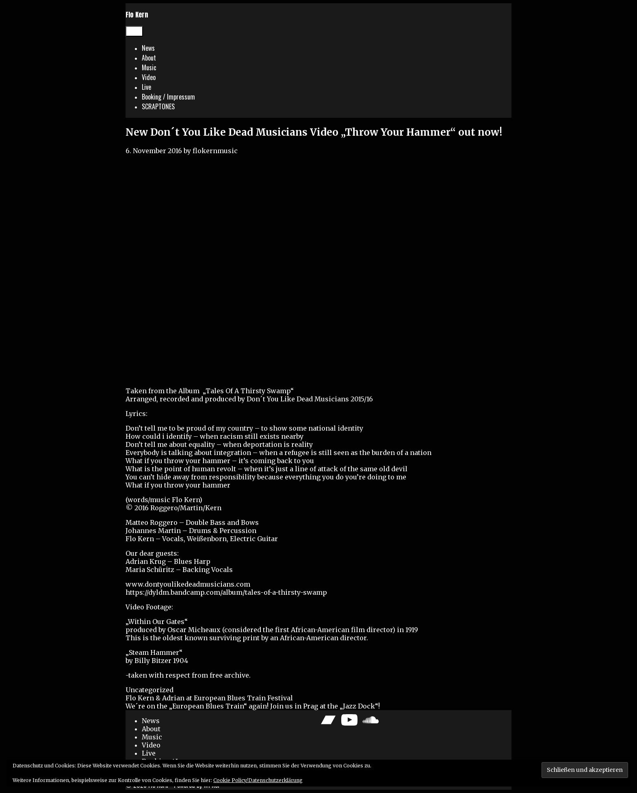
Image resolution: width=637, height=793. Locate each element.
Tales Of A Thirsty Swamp (248, 391)
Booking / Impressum (168, 97)
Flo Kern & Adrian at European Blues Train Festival (209, 698)
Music (149, 67)
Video (149, 77)
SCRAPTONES (158, 106)
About (149, 58)
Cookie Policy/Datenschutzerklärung (258, 780)
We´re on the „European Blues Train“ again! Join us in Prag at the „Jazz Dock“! (253, 706)
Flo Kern (137, 15)
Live (146, 87)
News (148, 48)
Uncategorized (149, 690)
